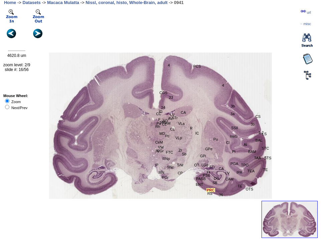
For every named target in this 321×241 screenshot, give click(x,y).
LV (172, 115)
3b (253, 124)
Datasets (32, 2)
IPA (239, 172)
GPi (203, 156)
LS (264, 134)
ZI (180, 150)
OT (196, 165)
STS (267, 158)
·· (305, 24)
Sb (184, 154)
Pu (215, 139)
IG (161, 111)
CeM (159, 142)
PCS (197, 66)
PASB (201, 179)
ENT (199, 184)
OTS (249, 189)
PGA (234, 164)
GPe (208, 149)
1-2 (261, 133)
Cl (227, 143)
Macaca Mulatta (63, 2)
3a (232, 114)
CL (172, 129)
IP (156, 165)
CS (258, 116)
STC (265, 148)
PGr (165, 177)
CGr (160, 151)
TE (239, 186)
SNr (180, 165)
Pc (167, 136)
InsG (233, 136)
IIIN (161, 172)
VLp (178, 138)
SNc (170, 167)
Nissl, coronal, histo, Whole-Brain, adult (127, 2)
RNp (166, 159)
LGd (204, 165)
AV (170, 118)
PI (233, 152)
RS (209, 193)
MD (162, 134)
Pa (158, 124)
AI (245, 145)
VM (161, 147)
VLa (181, 124)
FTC (169, 152)
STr (175, 118)
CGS (163, 93)
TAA (257, 158)
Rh (157, 127)
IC (197, 133)
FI (208, 172)
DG (216, 178)
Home (10, 2)
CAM (229, 179)
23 (171, 97)
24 (163, 107)
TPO (245, 165)
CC (158, 114)
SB (214, 183)
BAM (252, 152)
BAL (259, 140)
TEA (251, 171)
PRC (210, 190)
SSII (234, 128)
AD (165, 121)
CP (180, 173)
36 (221, 195)
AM (168, 123)
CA (183, 112)
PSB (206, 175)
